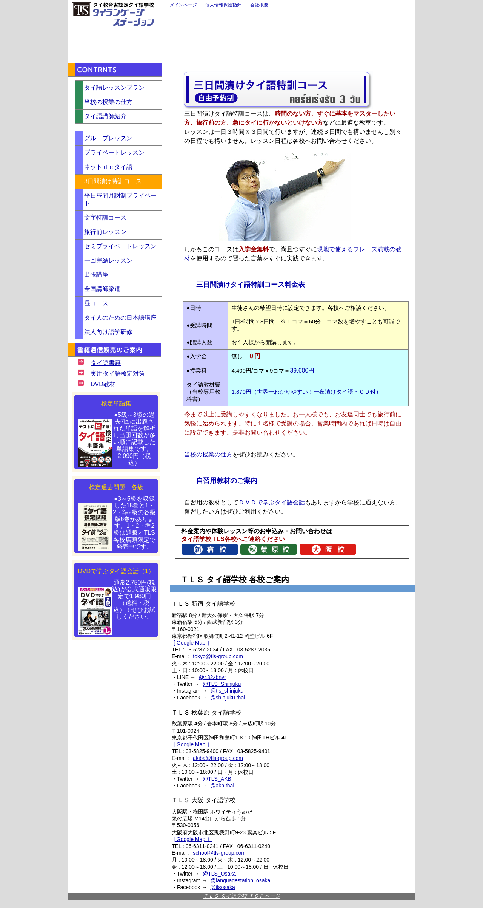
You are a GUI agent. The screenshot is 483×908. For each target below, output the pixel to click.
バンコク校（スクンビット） (364, 23)
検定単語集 (116, 403)
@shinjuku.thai (227, 698)
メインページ (183, 5)
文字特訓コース (105, 217)
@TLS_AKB (217, 779)
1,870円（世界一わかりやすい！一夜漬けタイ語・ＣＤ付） (306, 391)
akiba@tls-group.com (218, 758)
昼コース (96, 303)
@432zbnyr (212, 677)
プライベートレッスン (114, 152)
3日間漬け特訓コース (113, 181)
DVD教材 (103, 384)
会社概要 (259, 5)
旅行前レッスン (105, 232)
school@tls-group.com (219, 853)
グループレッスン (108, 138)
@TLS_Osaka (219, 874)
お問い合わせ (112, 38)
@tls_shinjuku (227, 691)
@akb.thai (222, 786)
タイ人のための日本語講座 (120, 317)
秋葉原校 (283, 23)
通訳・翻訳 (283, 42)
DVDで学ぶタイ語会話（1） (116, 571)
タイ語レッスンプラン (114, 87)
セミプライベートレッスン (120, 246)
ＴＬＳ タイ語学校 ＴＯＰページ (241, 896)
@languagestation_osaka (240, 880)
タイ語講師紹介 (105, 116)
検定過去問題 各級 (116, 487)
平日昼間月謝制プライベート (120, 199)
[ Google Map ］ (193, 643)
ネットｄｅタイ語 (108, 167)
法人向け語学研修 (108, 332)
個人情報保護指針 (223, 5)
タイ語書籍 (106, 363)
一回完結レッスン (108, 260)
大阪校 (203, 42)
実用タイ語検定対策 (118, 373)
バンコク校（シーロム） (364, 42)
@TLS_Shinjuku (222, 684)
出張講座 (96, 274)
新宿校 (203, 23)
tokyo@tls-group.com (218, 656)
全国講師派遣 (102, 289)
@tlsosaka (222, 887)
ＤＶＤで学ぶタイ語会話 (271, 502)
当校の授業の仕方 (208, 454)
